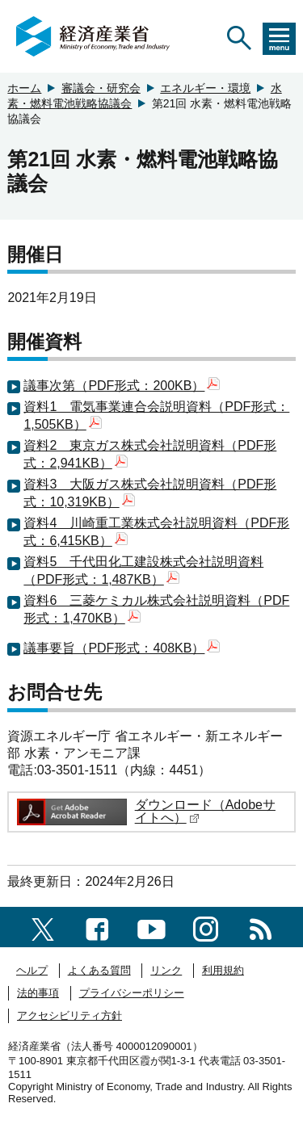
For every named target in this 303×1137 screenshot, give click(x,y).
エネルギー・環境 (205, 88)
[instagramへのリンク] (205, 926)
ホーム (24, 88)
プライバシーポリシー (131, 993)
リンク (166, 970)
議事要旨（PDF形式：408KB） (121, 648)
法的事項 (38, 993)
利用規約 (223, 970)
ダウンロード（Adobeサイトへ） (205, 811)
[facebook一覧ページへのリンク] (97, 926)
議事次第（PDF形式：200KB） (121, 385)
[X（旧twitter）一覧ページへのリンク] (43, 926)
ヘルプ (32, 970)
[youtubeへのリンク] (151, 926)
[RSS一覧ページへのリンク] (260, 926)
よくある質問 (99, 970)
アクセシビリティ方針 (69, 1015)
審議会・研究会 (101, 88)
